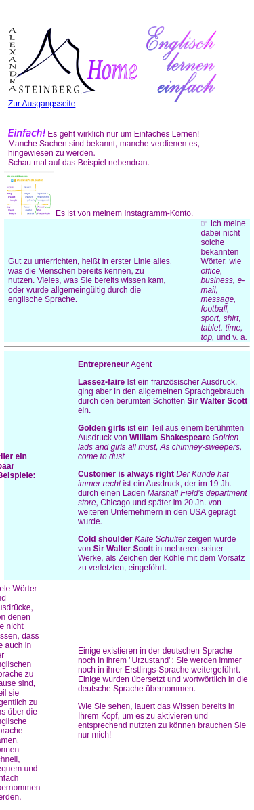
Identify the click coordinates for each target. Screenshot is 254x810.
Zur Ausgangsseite (72, 98)
